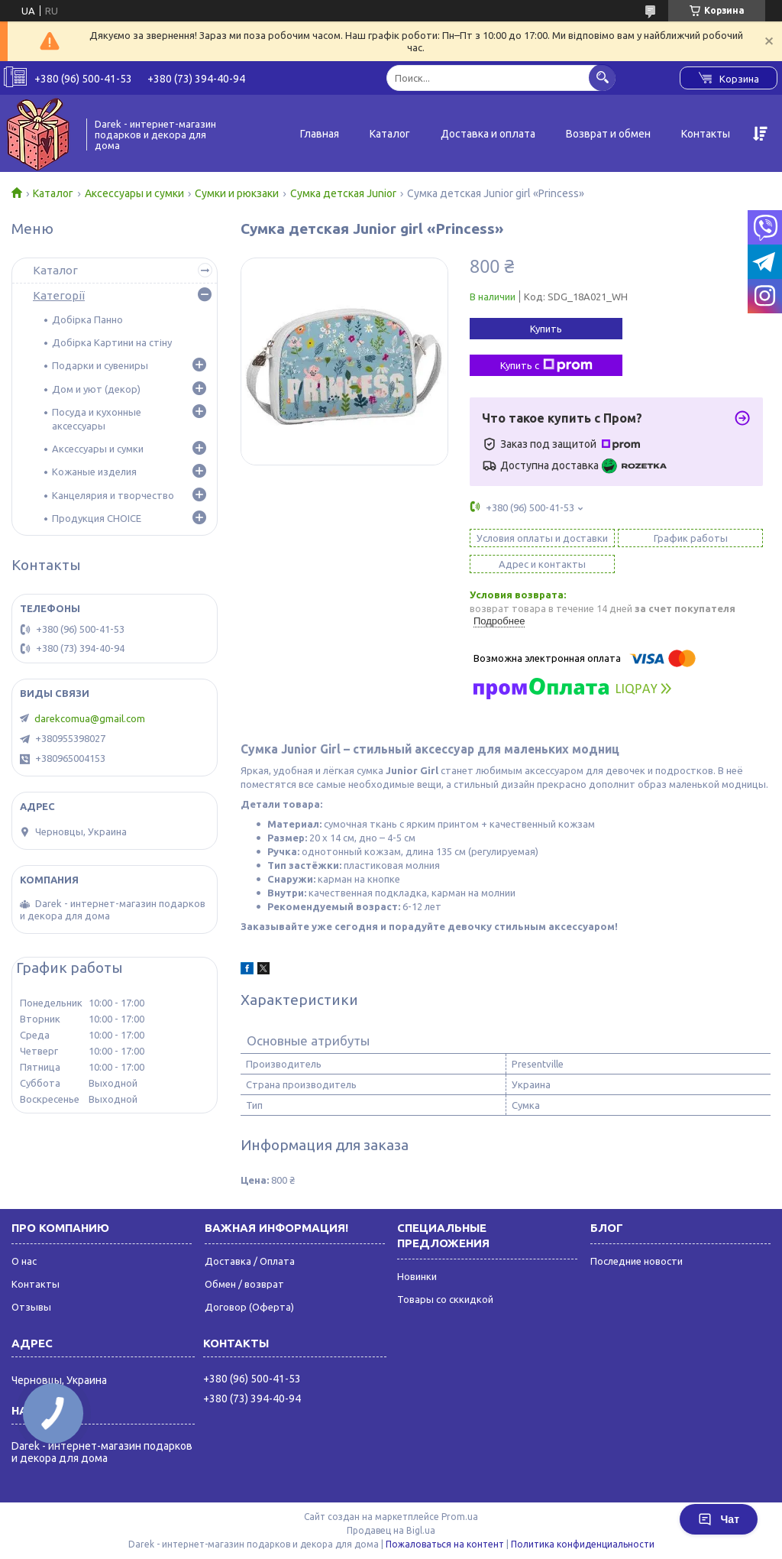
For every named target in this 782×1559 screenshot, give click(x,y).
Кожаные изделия (94, 471)
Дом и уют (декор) (96, 389)
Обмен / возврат (244, 1284)
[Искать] (602, 77)
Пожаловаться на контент (445, 1544)
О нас (24, 1261)
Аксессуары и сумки (134, 193)
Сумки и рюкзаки (237, 193)
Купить (546, 328)
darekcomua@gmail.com (89, 718)
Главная (319, 134)
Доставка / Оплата (250, 1261)
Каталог (390, 134)
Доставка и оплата (488, 134)
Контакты (705, 134)
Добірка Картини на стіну (112, 342)
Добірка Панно (87, 319)
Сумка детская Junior (343, 193)
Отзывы (31, 1306)
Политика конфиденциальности (582, 1544)
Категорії (59, 295)
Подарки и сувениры (100, 365)
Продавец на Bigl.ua (391, 1530)
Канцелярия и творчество (113, 495)
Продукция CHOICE (96, 518)
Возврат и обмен (608, 134)
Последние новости (636, 1261)
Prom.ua (459, 1517)
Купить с (546, 365)
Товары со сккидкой (445, 1299)
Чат (718, 1519)
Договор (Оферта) (249, 1306)
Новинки (417, 1276)
